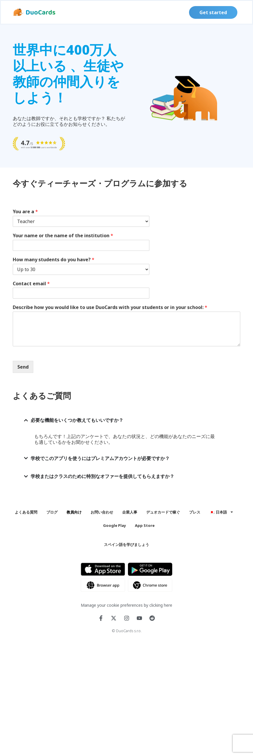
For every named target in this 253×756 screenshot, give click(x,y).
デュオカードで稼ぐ (163, 512)
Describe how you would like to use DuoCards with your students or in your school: (110, 307)
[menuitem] (221, 512)
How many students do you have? (53, 260)
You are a (25, 212)
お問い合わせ (102, 512)
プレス (194, 512)
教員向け (74, 512)
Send (23, 367)
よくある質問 (26, 512)
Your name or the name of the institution (63, 236)
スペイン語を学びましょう (126, 544)
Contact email (31, 284)
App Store (145, 525)
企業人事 (129, 512)
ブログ (52, 512)
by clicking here (158, 605)
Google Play (114, 525)
